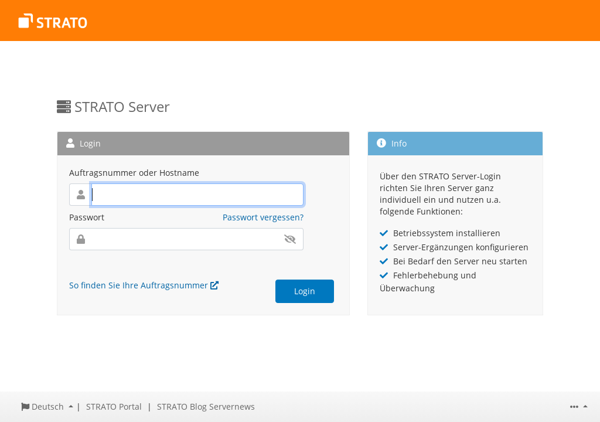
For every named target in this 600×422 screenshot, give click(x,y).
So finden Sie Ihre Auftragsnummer (144, 285)
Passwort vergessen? (263, 217)
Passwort (86, 217)
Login (304, 291)
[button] (47, 406)
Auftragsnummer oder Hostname (134, 172)
